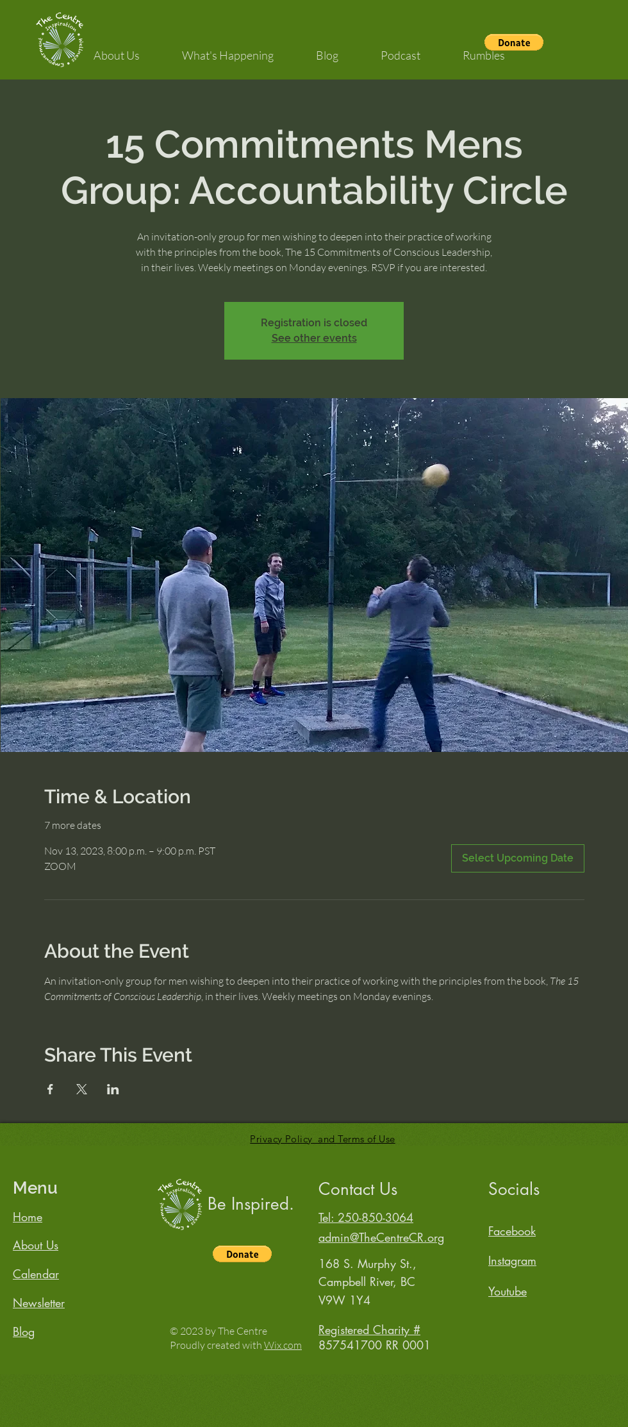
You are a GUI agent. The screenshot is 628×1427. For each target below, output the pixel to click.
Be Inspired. (251, 1204)
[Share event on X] (82, 1089)
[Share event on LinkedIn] (113, 1089)
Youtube (507, 1291)
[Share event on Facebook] (50, 1089)
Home (27, 1216)
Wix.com (283, 1345)
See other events (314, 338)
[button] (116, 49)
